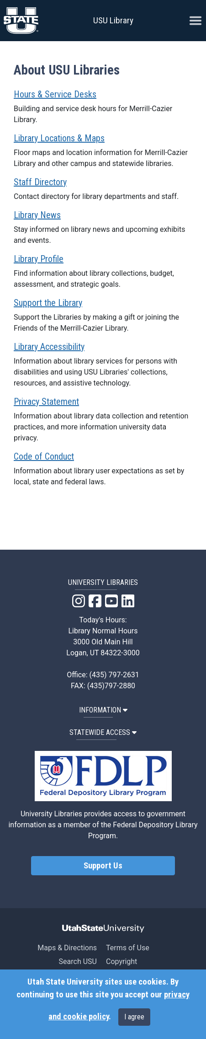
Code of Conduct (44, 456)
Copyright (121, 961)
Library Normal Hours (103, 631)
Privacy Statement (46, 401)
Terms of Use (127, 947)
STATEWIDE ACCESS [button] (103, 732)
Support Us (103, 866)
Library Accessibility (49, 346)
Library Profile (38, 258)
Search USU (78, 961)
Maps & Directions (67, 947)
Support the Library (48, 302)
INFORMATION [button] (103, 710)
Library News (37, 214)
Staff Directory (40, 182)
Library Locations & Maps (59, 138)
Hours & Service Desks (55, 94)
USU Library (113, 20)
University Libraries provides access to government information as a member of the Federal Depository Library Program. (102, 824)
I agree (134, 1016)
